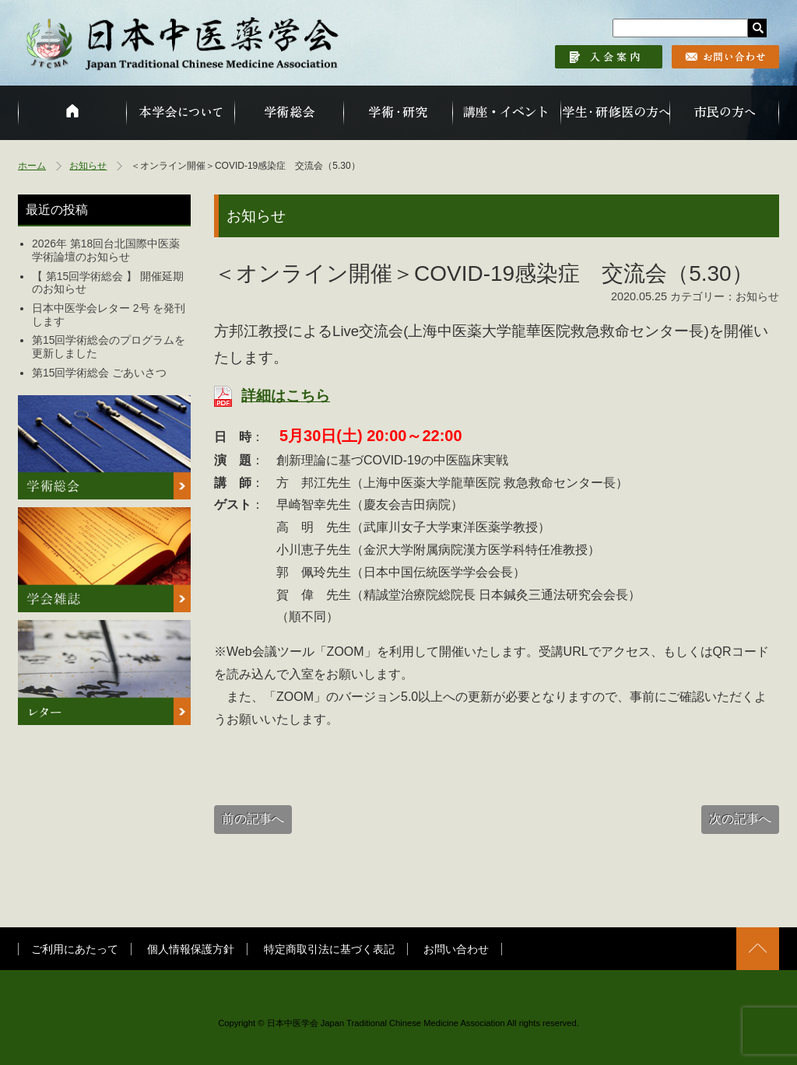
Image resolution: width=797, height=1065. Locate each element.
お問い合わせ (456, 949)
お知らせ (88, 165)
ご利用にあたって (74, 949)
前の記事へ (253, 818)
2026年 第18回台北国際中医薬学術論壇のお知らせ (106, 250)
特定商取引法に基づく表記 (329, 949)
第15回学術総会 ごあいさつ (99, 372)
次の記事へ (740, 818)
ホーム (32, 165)
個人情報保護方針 (190, 949)
